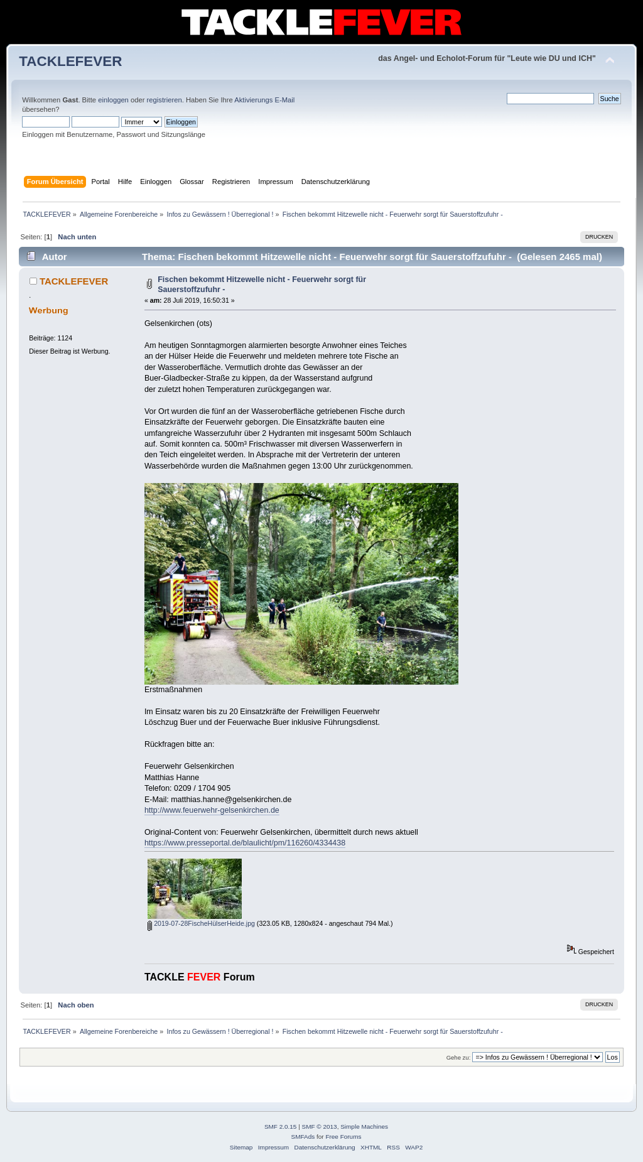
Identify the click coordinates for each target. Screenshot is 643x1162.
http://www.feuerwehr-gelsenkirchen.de (211, 810)
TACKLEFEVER (70, 61)
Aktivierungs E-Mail (264, 100)
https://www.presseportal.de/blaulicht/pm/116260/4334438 (244, 843)
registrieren (164, 100)
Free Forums (343, 1136)
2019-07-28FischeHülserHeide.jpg (201, 923)
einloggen (113, 100)
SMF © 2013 (319, 1126)
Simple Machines (364, 1126)
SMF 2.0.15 (280, 1126)
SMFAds (303, 1136)
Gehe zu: (458, 1057)
